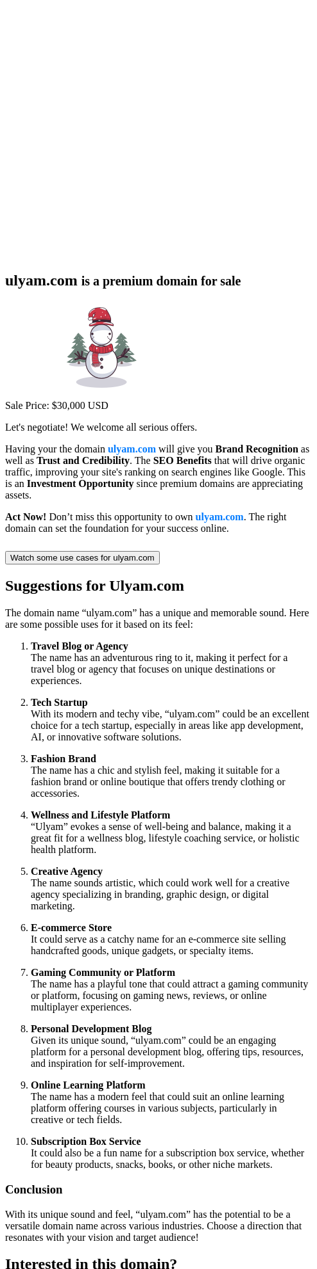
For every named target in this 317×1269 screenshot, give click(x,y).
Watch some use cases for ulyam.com (82, 558)
